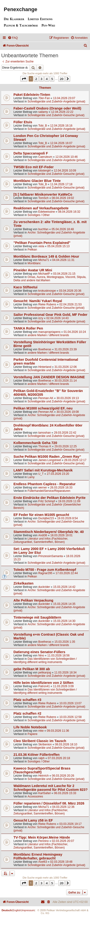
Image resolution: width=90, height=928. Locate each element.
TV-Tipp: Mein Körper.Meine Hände (41, 837)
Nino (41, 655)
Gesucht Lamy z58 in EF (33, 820)
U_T (41, 473)
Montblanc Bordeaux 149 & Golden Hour (46, 256)
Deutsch (7, 910)
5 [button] (52, 79)
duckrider (44, 587)
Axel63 (42, 861)
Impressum (28, 910)
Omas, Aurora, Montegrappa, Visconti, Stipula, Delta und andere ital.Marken (49, 278)
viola (41, 246)
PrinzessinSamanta (50, 556)
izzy (40, 318)
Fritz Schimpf (46, 501)
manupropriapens (49, 332)
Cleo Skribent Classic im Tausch (39, 741)
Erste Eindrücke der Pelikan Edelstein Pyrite (49, 498)
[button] (23, 79)
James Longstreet (49, 460)
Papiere (33, 734)
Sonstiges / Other (39, 215)
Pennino (43, 841)
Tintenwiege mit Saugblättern (37, 617)
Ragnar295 (45, 573)
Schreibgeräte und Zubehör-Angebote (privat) (56, 101)
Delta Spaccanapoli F (30, 153)
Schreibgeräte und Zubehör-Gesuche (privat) (56, 115)
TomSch (43, 198)
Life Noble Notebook (30, 727)
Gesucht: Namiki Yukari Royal (37, 301)
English (17, 910)
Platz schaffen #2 (27, 713)
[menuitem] (13, 38)
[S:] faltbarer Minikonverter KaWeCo (42, 194)
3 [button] (41, 79)
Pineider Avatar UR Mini (32, 270)
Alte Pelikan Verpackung (33, 600)
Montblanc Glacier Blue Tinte (37, 181)
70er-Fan (44, 98)
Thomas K (44, 446)
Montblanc (34, 263)
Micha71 (43, 260)
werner (42, 487)
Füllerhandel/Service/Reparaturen (49, 491)
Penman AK (45, 398)
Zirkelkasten (23, 583)
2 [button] (36, 79)
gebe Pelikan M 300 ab (31, 669)
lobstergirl (44, 170)
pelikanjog (44, 672)
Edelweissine (46, 211)
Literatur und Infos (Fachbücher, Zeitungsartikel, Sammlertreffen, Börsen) (40, 540)
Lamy (31, 477)
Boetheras (44, 349)
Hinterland (44, 367)
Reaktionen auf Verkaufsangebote (41, 208)
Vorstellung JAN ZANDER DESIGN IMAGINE (49, 377)
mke (41, 730)
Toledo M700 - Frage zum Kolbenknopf (44, 570)
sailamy (43, 112)
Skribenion (45, 744)
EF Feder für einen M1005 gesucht (41, 515)
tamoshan (44, 432)
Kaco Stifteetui (25, 287)
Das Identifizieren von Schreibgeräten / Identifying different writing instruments (45, 660)
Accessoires (35, 796)
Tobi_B (42, 125)
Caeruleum (45, 156)
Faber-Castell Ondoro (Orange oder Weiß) (47, 108)
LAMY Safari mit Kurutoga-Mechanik (43, 470)
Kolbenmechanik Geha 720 (35, 443)
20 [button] (61, 79)
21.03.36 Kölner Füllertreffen (36, 754)
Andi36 (42, 535)
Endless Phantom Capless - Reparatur (44, 484)
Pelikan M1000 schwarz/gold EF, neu (43, 408)
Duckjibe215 (46, 518)
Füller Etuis (22, 122)
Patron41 (44, 686)
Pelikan (32, 249)
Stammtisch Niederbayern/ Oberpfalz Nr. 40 (48, 532)
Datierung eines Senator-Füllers (39, 652)
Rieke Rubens (47, 304)
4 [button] (46, 79)
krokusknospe (47, 290)
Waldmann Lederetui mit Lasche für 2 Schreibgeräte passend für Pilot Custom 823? (50, 788)
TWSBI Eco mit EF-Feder (33, 167)
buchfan (43, 229)
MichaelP (44, 273)
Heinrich (43, 775)
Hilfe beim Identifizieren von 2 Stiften (43, 683)
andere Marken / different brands (48, 335)
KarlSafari (44, 793)
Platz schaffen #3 (27, 700)
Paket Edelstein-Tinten (31, 95)
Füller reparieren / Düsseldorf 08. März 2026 (48, 803)
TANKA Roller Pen (28, 328)
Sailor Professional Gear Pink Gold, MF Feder (50, 315)
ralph (41, 758)
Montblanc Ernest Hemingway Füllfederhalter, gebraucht (37, 856)
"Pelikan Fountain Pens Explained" (41, 243)
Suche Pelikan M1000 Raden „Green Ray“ (47, 456)
